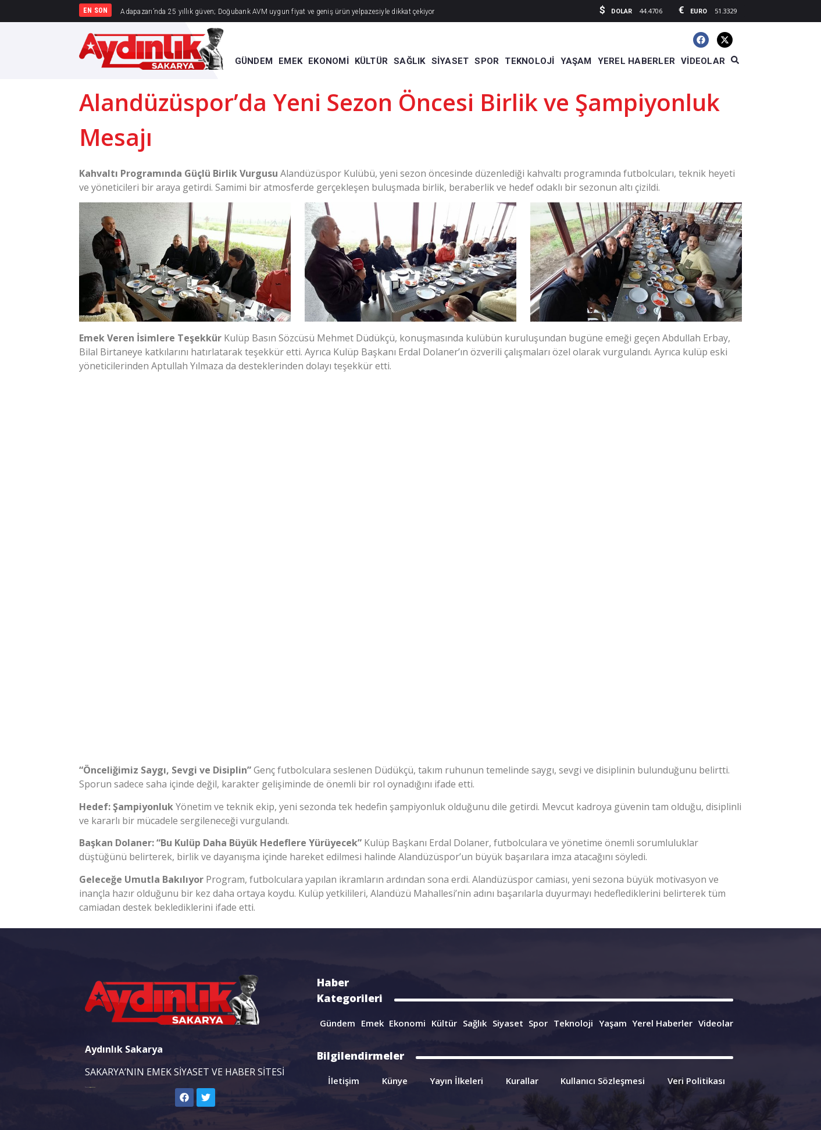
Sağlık (475, 1023)
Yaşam (613, 1023)
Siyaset (507, 1023)
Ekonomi (407, 1023)
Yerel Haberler (662, 1023)
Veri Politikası (696, 1080)
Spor (538, 1023)
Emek (372, 1023)
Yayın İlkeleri (456, 1080)
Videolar (715, 1023)
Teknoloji (573, 1023)
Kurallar (522, 1080)
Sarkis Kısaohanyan (91, 1087)
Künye (395, 1080)
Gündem (337, 1023)
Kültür (444, 1023)
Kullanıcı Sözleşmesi (603, 1080)
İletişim (343, 1080)
